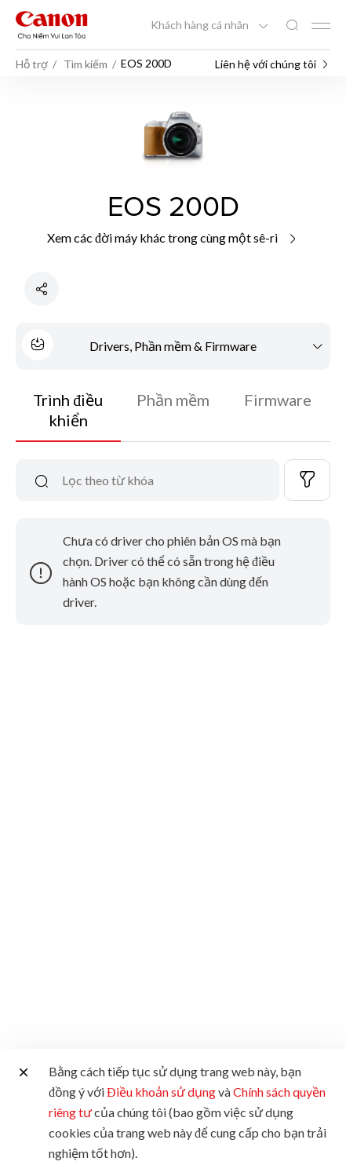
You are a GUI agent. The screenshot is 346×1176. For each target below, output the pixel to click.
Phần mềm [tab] (173, 399)
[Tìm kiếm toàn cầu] (292, 25)
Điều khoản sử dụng (161, 1091)
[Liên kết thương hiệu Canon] (52, 24)
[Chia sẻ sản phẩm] (41, 289)
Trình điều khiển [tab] (68, 409)
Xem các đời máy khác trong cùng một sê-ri (173, 237)
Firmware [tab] (277, 399)
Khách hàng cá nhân (201, 25)
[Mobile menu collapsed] (320, 26)
